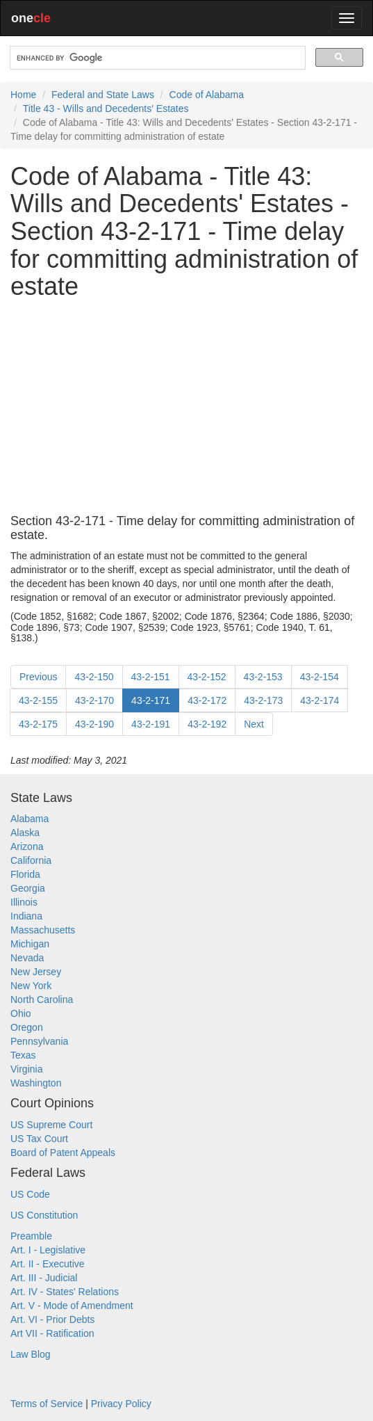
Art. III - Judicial (43, 1277)
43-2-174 (319, 700)
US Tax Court (39, 1138)
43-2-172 (207, 700)
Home (23, 94)
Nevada (27, 957)
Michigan (29, 943)
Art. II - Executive (47, 1263)
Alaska (25, 832)
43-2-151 (150, 676)
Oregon (26, 1027)
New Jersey (35, 971)
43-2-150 (93, 676)
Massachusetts (42, 930)
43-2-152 (207, 676)
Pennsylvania (39, 1041)
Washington (35, 1083)
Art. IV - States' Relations (64, 1291)
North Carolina (41, 999)
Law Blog (30, 1354)
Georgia (27, 888)
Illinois (24, 902)
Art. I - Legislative (47, 1249)
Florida (25, 874)
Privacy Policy (121, 1403)
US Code (30, 1194)
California (30, 860)
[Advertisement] (186, 407)
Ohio (20, 1013)
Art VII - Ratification (52, 1333)
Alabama (29, 818)
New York (30, 985)
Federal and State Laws (102, 94)
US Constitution (44, 1215)
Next (254, 724)
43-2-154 (319, 676)
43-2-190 (94, 724)
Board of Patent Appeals (62, 1152)
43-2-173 (263, 700)
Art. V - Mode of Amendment (71, 1305)
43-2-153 (263, 676)
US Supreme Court (51, 1124)
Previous (38, 676)
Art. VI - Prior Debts (52, 1319)
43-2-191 (150, 724)
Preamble (31, 1236)
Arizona (26, 846)
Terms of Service (46, 1403)
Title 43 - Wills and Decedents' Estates (106, 108)
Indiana (26, 916)
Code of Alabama (206, 94)
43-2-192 (207, 724)
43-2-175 (38, 724)
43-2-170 (94, 700)
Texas (23, 1055)
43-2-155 (38, 700)
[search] (156, 58)
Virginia (26, 1069)
